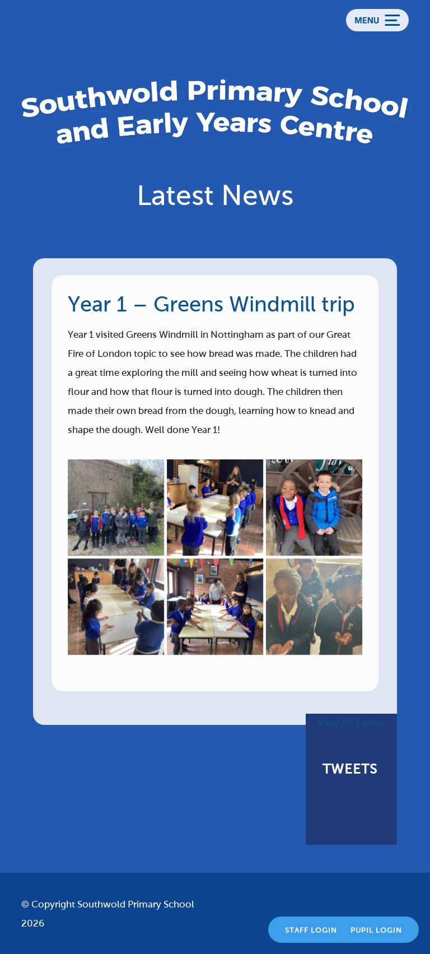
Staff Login (311, 930)
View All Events (351, 723)
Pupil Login (376, 930)
